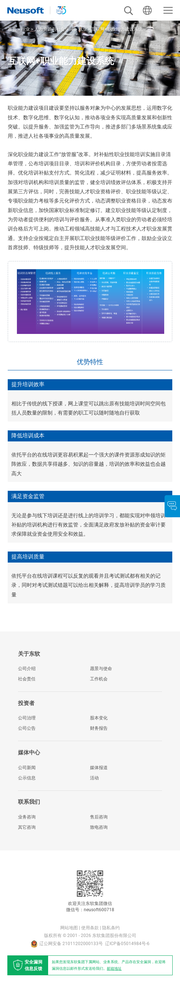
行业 (25, 29)
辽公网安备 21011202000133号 (67, 943)
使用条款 (90, 927)
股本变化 (99, 718)
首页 (12, 29)
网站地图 (69, 927)
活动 (94, 778)
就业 (82, 29)
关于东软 (29, 654)
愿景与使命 (101, 668)
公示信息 (27, 778)
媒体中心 (29, 752)
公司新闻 (27, 767)
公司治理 (27, 718)
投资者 (26, 703)
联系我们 (29, 802)
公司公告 (27, 728)
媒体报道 (99, 767)
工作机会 (99, 678)
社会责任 (27, 678)
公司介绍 (27, 668)
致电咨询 (99, 827)
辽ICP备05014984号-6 (127, 943)
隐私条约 (111, 927)
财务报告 (99, 728)
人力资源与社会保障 (54, 29)
